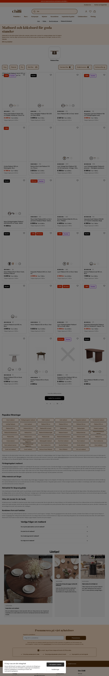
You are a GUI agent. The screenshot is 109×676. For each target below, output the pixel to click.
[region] (34, 667)
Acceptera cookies (55, 664)
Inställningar (55, 669)
